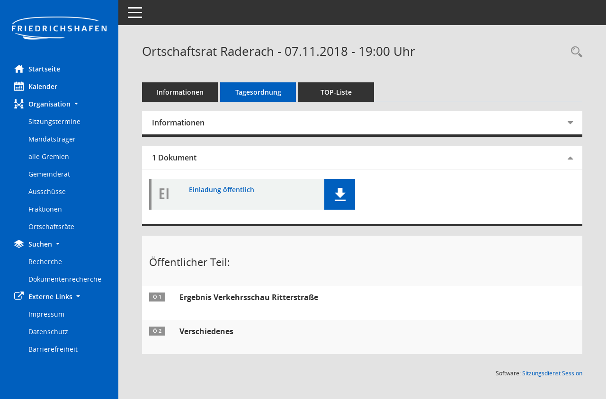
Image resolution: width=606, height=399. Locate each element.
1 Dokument (174, 157)
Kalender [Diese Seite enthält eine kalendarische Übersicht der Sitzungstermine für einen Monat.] (35, 86)
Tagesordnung (258, 92)
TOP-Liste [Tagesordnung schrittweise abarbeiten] (336, 92)
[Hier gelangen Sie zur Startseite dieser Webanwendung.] (59, 29)
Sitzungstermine (54, 121)
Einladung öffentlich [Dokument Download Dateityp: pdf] (221, 190)
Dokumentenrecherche (64, 279)
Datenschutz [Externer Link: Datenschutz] (48, 331)
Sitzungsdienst (552, 373)
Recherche (45, 261)
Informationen (180, 92)
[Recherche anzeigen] (574, 52)
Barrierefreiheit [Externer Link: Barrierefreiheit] (53, 349)
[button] (59, 104)
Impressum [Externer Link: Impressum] (46, 314)
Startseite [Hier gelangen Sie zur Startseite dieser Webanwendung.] (37, 68)
